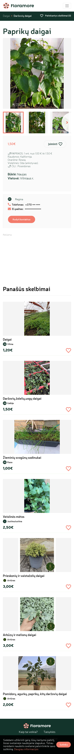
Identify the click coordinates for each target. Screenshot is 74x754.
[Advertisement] (37, 256)
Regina (19, 199)
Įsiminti (52, 144)
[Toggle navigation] (67, 6)
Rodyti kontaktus (21, 219)
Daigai (6, 15)
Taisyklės (49, 732)
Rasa (9, 462)
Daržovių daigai (23, 15)
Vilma (10, 344)
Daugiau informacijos (26, 749)
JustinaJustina (14, 521)
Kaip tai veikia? (28, 732)
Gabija (10, 403)
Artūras (11, 580)
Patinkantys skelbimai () (55, 15)
